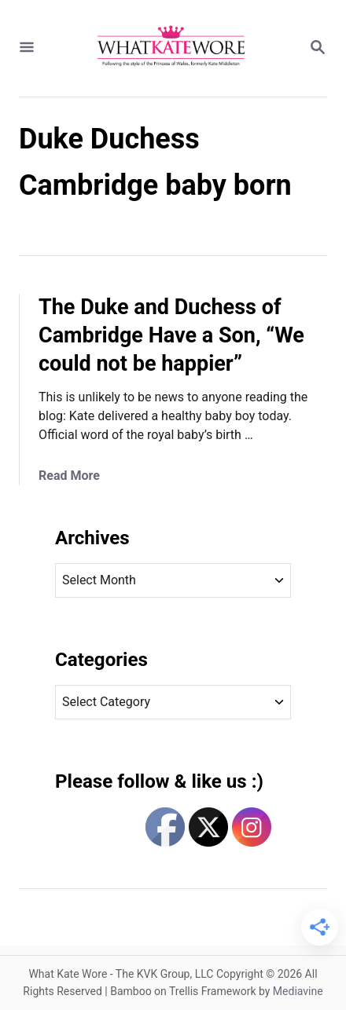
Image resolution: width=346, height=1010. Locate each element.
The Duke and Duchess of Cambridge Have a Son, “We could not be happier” (171, 335)
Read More (69, 475)
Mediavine (298, 991)
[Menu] (26, 48)
